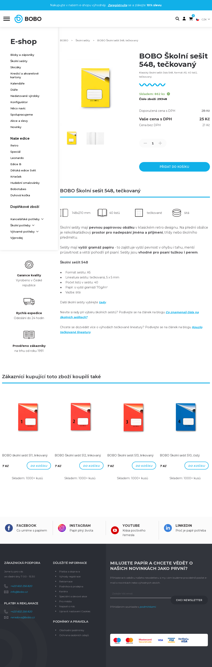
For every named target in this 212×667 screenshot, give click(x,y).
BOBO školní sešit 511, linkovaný (25, 455)
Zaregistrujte (117, 5)
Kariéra (63, 591)
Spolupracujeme (21, 114)
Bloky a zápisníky (22, 54)
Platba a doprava (69, 571)
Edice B (15, 164)
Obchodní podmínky (71, 630)
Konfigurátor (19, 102)
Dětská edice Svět (23, 170)
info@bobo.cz (19, 591)
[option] (27, 439)
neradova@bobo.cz (22, 617)
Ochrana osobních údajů (74, 635)
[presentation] (141, 621)
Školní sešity (18, 61)
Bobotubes (18, 189)
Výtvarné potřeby (22, 231)
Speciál (15, 151)
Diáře (14, 89)
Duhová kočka (20, 195)
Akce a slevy (19, 120)
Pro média (65, 601)
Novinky (15, 127)
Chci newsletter (189, 600)
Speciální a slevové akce (73, 596)
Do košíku (38, 465)
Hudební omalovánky (25, 182)
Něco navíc (18, 108)
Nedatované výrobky (24, 96)
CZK (204, 19)
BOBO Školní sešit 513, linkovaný (130, 455)
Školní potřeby (20, 225)
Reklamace (65, 581)
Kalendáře (17, 83)
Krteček (16, 176)
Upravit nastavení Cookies (74, 611)
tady (102, 302)
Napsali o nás (67, 606)
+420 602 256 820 (21, 586)
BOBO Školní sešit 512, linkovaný (78, 455)
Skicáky (15, 67)
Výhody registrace (70, 576)
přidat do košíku (174, 166)
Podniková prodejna (71, 586)
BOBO (64, 40)
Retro (14, 145)
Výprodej (16, 237)
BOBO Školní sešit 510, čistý (180, 455)
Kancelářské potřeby (25, 219)
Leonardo (17, 158)
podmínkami (148, 606)
